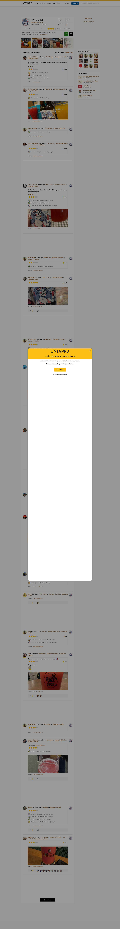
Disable (60, 369)
